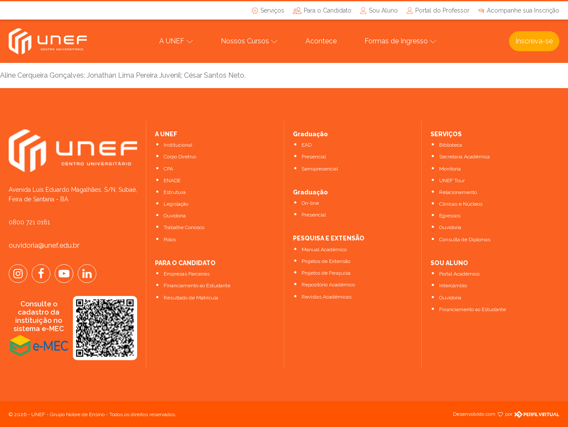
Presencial (314, 157)
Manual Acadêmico (324, 249)
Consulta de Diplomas (464, 239)
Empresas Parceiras (187, 274)
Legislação (176, 204)
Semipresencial (320, 169)
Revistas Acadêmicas (326, 297)
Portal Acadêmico (459, 274)
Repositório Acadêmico (328, 285)
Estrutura (175, 192)
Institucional (178, 145)
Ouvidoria (175, 216)
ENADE (172, 180)
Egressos (449, 216)
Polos (170, 239)
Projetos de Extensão (326, 261)
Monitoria (450, 169)
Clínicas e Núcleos (461, 204)
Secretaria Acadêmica (464, 157)
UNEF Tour (452, 180)
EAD (307, 145)
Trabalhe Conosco (184, 227)
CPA (168, 169)
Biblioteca (450, 145)
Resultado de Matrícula (191, 298)
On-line (310, 203)
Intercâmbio (453, 285)
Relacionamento (458, 192)
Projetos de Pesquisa (326, 273)
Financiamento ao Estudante (197, 285)
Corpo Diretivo (180, 157)
